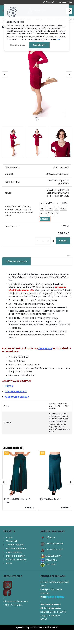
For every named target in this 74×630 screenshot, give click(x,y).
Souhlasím (39, 45)
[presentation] (5, 74)
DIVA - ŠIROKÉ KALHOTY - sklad (18, 500)
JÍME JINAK (50, 564)
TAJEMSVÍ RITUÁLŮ (54, 549)
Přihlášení (50, 2)
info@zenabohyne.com (15, 601)
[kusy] (42, 240)
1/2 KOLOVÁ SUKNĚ (50, 498)
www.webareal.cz (48, 627)
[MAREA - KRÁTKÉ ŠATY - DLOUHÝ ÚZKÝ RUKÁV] (37, 74)
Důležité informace (16, 261)
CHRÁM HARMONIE (54, 543)
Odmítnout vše (17, 45)
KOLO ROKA (51, 560)
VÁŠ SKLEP (50, 537)
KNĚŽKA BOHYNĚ (53, 555)
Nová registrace (65, 2)
